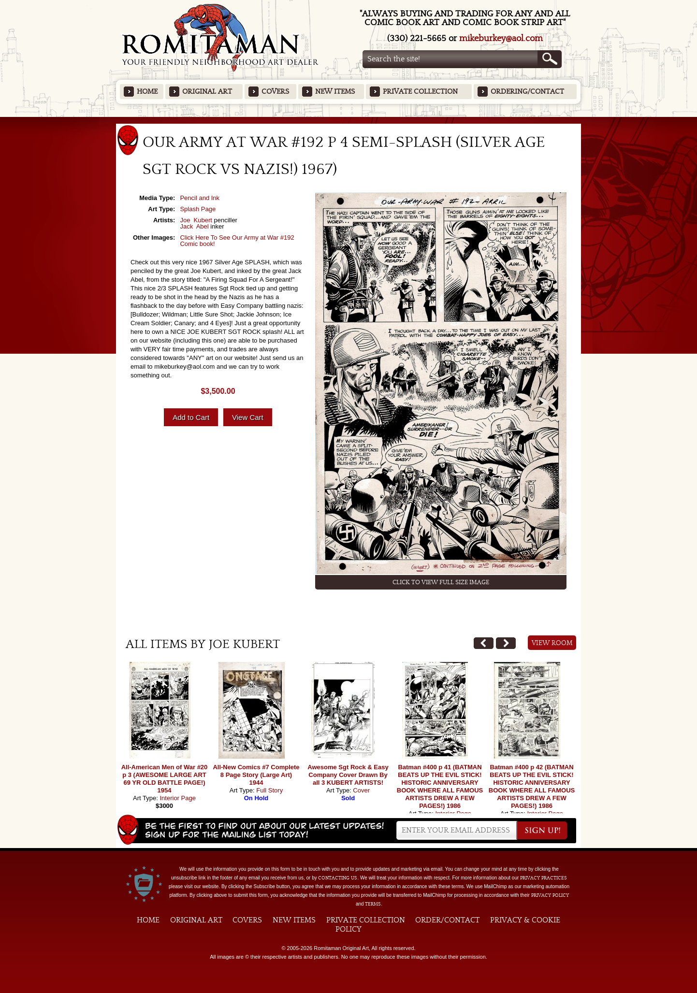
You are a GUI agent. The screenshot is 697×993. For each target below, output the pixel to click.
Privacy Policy (550, 895)
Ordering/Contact (527, 91)
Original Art (207, 91)
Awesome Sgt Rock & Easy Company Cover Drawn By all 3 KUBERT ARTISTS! (347, 774)
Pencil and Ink (199, 197)
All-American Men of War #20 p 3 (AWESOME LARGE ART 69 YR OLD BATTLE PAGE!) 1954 (164, 778)
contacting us (337, 878)
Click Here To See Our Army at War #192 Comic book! (237, 240)
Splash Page (198, 209)
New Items (335, 91)
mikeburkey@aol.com (501, 38)
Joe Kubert (196, 220)
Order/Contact (447, 920)
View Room (552, 643)
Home (147, 91)
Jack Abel (194, 226)
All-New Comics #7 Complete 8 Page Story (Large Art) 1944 (256, 774)
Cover (361, 790)
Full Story (269, 790)
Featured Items (349, 120)
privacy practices (543, 878)
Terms (373, 904)
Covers (275, 91)
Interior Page (177, 798)
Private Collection (420, 91)
